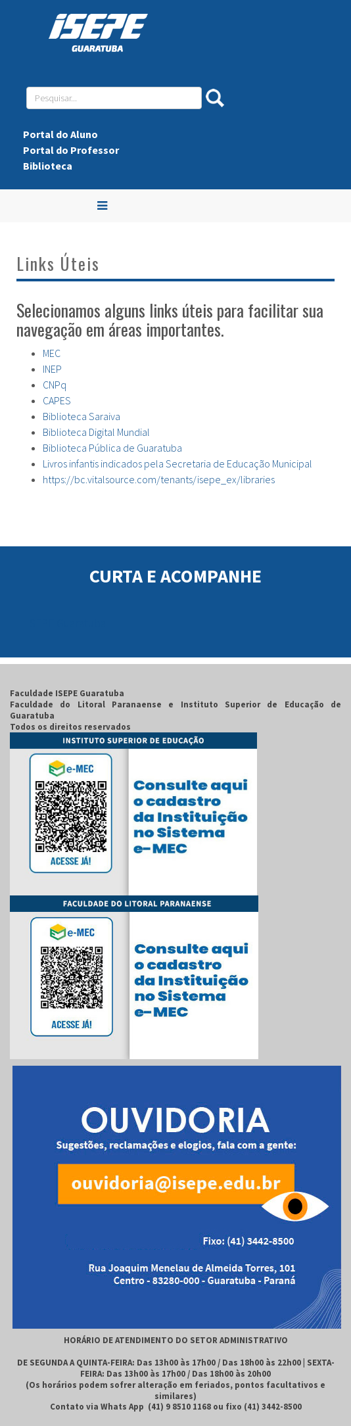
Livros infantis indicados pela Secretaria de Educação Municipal (177, 463)
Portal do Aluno (60, 134)
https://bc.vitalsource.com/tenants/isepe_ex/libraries (159, 479)
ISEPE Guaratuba (66, 623)
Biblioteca (47, 165)
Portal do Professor (71, 149)
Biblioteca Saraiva (81, 416)
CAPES (57, 400)
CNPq (54, 384)
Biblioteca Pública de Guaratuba (112, 447)
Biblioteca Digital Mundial (96, 432)
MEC (51, 353)
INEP (52, 368)
